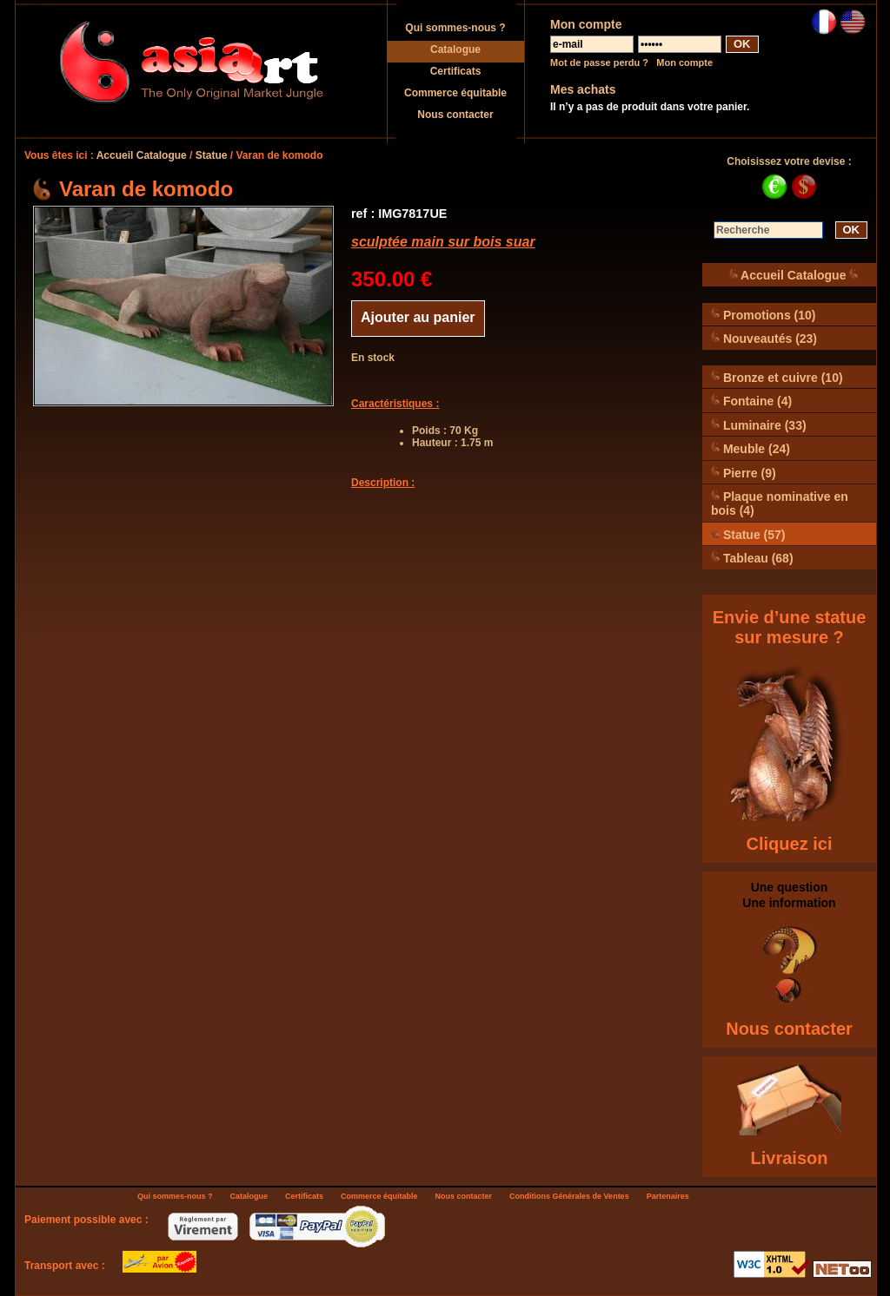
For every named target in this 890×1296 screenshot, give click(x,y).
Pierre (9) (743, 472)
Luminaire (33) (759, 425)
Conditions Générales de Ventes (569, 1196)
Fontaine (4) (751, 400)
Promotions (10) (763, 314)
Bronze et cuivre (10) (777, 377)
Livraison (789, 1158)
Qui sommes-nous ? (455, 28)
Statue (212, 155)
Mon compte (684, 62)
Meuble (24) (750, 448)
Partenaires (668, 1196)
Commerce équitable (455, 93)
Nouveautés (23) (764, 338)
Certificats (456, 71)
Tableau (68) (752, 557)
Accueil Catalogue (141, 155)
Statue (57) (748, 534)
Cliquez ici (790, 843)
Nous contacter (455, 115)
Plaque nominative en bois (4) (779, 503)
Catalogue (455, 49)
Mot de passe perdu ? (599, 62)
